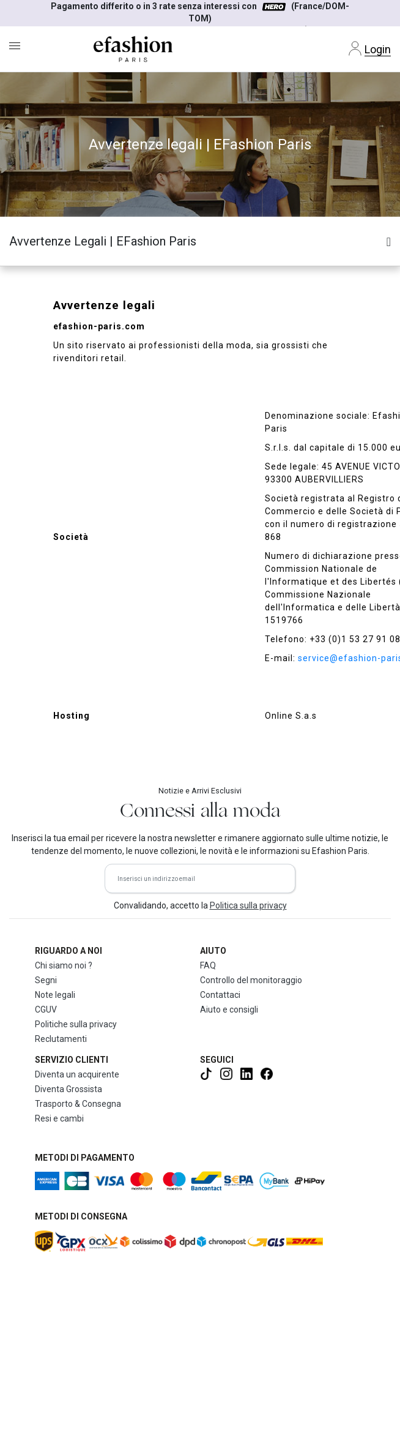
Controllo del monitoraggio (251, 980)
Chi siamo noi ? (63, 965)
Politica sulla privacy (248, 905)
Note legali (55, 995)
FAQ (208, 965)
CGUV (46, 1009)
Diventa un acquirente (77, 1074)
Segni (46, 980)
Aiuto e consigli (229, 1009)
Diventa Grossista (68, 1089)
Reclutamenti (61, 1039)
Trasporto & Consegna (78, 1104)
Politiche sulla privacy (76, 1024)
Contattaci (220, 995)
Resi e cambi (59, 1118)
